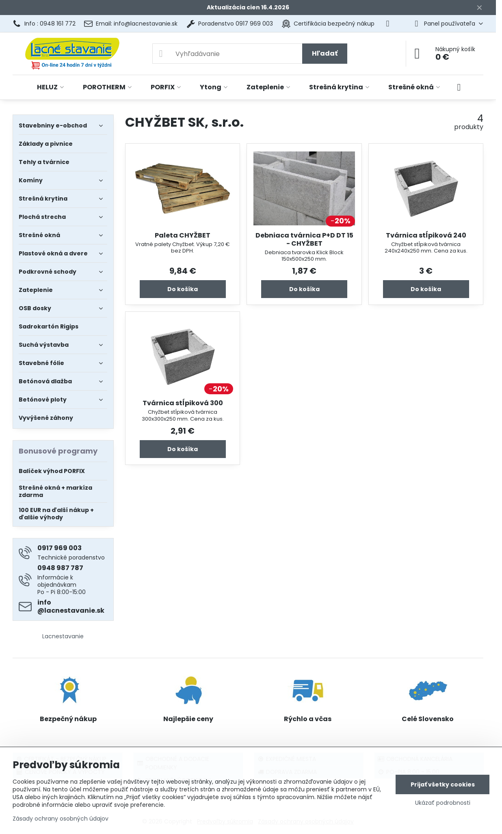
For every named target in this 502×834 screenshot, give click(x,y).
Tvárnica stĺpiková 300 (183, 403)
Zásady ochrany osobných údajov (60, 819)
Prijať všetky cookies (443, 784)
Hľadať (325, 53)
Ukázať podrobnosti (442, 803)
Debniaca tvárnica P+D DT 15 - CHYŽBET (304, 239)
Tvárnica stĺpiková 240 (426, 235)
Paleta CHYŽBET (182, 235)
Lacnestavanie (63, 636)
